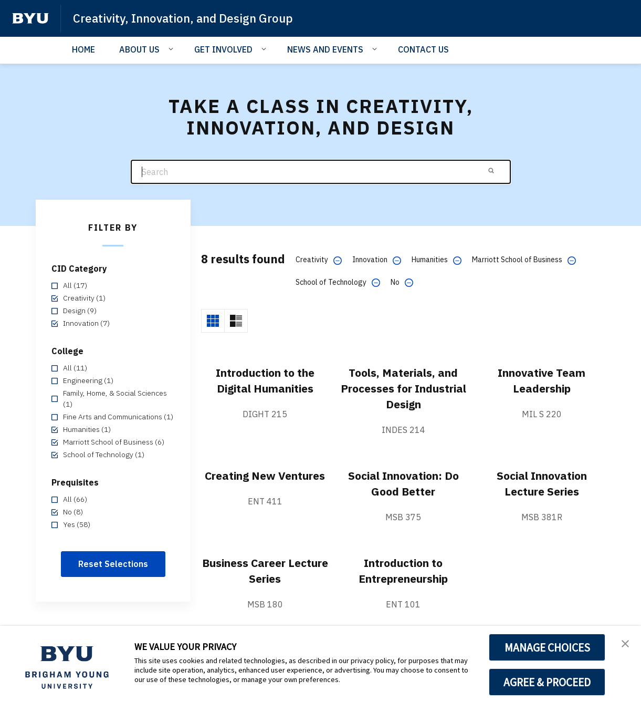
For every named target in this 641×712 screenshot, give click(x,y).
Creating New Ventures (265, 483)
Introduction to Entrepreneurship (403, 570)
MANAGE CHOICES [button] (547, 647)
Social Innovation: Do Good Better (403, 483)
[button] (623, 645)
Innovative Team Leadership (541, 380)
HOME (83, 49)
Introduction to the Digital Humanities (265, 380)
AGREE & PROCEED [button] (547, 682)
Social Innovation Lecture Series (542, 483)
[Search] (321, 172)
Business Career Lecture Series (264, 570)
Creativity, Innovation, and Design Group (191, 17)
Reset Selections (113, 564)
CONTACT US (423, 49)
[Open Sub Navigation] (172, 48)
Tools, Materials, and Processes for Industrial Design (403, 388)
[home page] (30, 18)
